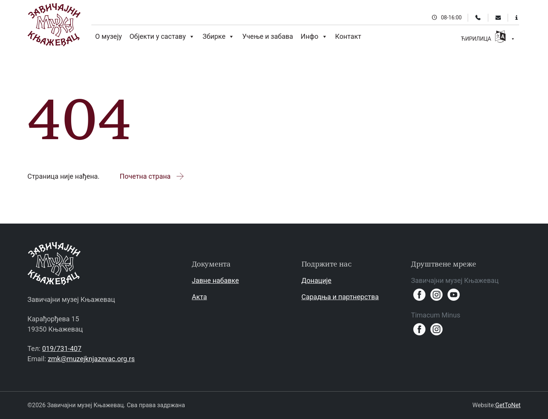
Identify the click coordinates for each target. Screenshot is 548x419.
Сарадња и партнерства (340, 297)
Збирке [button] (218, 36)
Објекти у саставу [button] (162, 36)
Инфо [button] (314, 36)
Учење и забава (267, 36)
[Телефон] (478, 17)
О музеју (108, 36)
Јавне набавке (215, 280)
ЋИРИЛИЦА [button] (488, 37)
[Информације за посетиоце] (516, 17)
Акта (199, 297)
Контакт (348, 36)
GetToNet (508, 405)
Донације (316, 280)
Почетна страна (152, 176)
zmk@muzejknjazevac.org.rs (91, 359)
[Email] (498, 17)
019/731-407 (61, 348)
